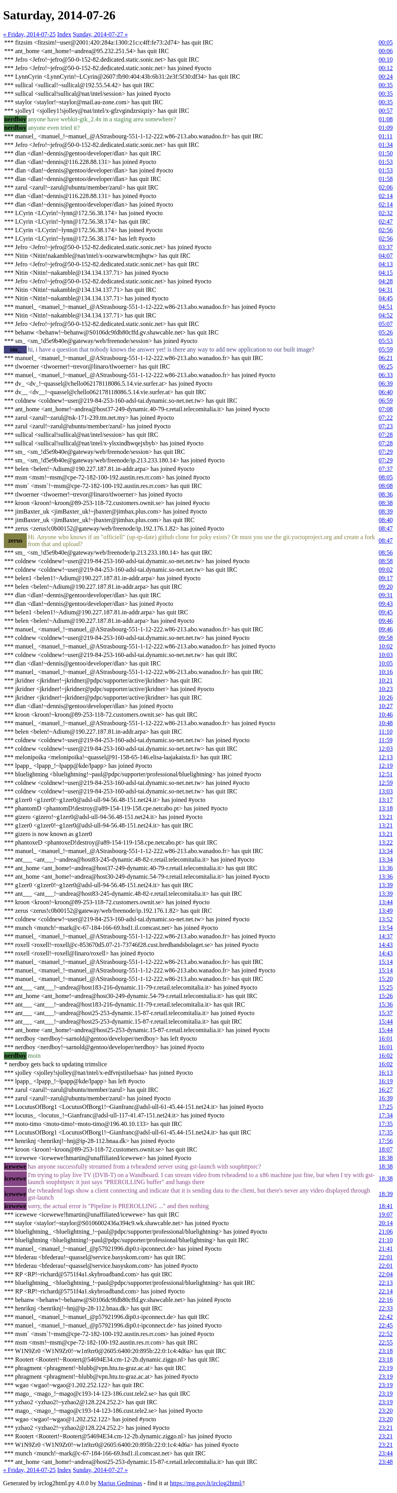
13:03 (386, 791)
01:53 (386, 162)
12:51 (386, 774)
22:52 (386, 1334)
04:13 (386, 264)
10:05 (386, 663)
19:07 (386, 1214)
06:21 (386, 358)
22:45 (386, 1325)
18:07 (386, 1149)
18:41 (386, 1206)
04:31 (386, 289)
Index (64, 34)
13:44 (386, 902)
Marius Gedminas (120, 1483)
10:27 (386, 706)
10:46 (386, 714)
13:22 (386, 842)
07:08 (386, 409)
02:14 (386, 196)
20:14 (386, 1223)
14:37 (386, 936)
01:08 (386, 119)
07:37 (386, 468)
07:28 (386, 434)
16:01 (386, 1038)
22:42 (386, 1317)
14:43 (386, 944)
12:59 (386, 782)
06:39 (386, 383)
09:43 (386, 603)
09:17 (386, 578)
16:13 (386, 1072)
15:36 (386, 1004)
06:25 (386, 366)
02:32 (386, 213)
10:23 (386, 689)
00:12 (386, 68)
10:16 (386, 672)
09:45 (386, 612)
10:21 (386, 680)
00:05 (386, 42)
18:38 (386, 1158)
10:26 (386, 697)
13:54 (386, 927)
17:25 (386, 1106)
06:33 (386, 375)
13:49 (386, 910)
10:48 (386, 723)
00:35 (386, 85)
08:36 (386, 494)
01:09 (386, 127)
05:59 (386, 349)
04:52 (386, 315)
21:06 (386, 1231)
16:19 (386, 1081)
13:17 (386, 799)
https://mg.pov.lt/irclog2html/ (206, 1483)
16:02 (386, 1055)
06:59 (386, 400)
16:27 (386, 1089)
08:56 (386, 552)
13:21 (386, 817)
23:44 (386, 1453)
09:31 (386, 595)
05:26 (386, 332)
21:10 (386, 1240)
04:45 (386, 298)
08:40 (386, 520)
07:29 (386, 451)
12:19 (386, 765)
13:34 (386, 851)
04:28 (386, 281)
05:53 (386, 341)
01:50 (386, 153)
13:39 (386, 885)
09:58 (386, 637)
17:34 (386, 1115)
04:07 (386, 255)
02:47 (386, 221)
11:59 (386, 740)
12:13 (386, 757)
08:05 (386, 477)
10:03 (386, 655)
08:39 (386, 511)
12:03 (386, 748)
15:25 (386, 987)
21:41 (386, 1248)
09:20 (386, 586)
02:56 (386, 230)
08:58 (386, 561)
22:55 (386, 1342)
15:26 (386, 996)
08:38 (386, 503)
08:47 (386, 528)
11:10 (386, 731)
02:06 (386, 187)
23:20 (386, 1410)
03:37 (386, 247)
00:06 (386, 51)
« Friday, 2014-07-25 (29, 34)
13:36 (386, 868)
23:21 (386, 1427)
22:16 (386, 1299)
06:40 (386, 392)
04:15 (386, 272)
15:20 (386, 979)
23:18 (386, 1351)
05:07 (386, 324)
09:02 (386, 569)
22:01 (386, 1257)
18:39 (386, 1194)
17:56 (386, 1141)
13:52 (386, 919)
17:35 (386, 1124)
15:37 (386, 1013)
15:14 (386, 962)
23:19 (386, 1368)
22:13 (386, 1282)
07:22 (386, 417)
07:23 (386, 426)
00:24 (386, 76)
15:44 (386, 1021)
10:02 (386, 646)
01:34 (386, 144)
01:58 (386, 179)
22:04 (386, 1274)
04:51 (386, 306)
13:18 (386, 808)
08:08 (386, 486)
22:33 (386, 1308)
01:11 (386, 136)
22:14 (386, 1291)
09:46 (386, 620)
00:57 (386, 110)
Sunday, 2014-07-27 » (100, 34)
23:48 (386, 1462)
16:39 (386, 1098)
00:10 (386, 59)
